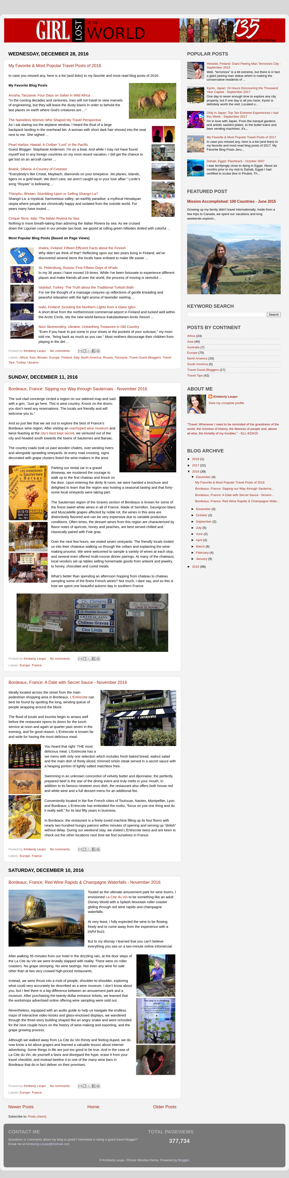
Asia (32, 357)
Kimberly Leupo (225, 396)
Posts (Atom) (37, 1116)
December (204, 477)
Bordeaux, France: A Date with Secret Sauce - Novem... (234, 495)
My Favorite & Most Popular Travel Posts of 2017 (241, 137)
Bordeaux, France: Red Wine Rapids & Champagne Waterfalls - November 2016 (85, 882)
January (202, 559)
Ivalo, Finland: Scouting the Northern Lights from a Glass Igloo (87, 307)
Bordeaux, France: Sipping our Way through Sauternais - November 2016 (78, 389)
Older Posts (164, 1106)
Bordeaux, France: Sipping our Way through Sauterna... (234, 488)
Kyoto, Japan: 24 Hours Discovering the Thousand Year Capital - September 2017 (242, 90)
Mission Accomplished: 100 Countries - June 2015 (231, 201)
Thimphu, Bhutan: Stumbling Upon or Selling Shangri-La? (53, 194)
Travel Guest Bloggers (145, 357)
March (201, 546)
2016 (196, 471)
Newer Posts (21, 1106)
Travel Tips (195, 375)
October (202, 515)
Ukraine (33, 362)
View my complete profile (226, 403)
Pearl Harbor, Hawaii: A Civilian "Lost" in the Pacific (48, 145)
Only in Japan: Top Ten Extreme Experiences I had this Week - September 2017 (242, 114)
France (37, 665)
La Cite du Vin (117, 897)
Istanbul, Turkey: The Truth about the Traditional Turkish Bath (86, 287)
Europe (54, 357)
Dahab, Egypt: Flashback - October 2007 (236, 161)
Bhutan (42, 357)
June (200, 534)
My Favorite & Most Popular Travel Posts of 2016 (55, 65)
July (199, 527)
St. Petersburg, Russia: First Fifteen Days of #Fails (78, 268)
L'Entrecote (79, 697)
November (204, 509)
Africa (24, 357)
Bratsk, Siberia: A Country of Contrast (38, 169)
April (199, 540)
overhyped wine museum (88, 428)
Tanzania (121, 357)
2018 (196, 459)
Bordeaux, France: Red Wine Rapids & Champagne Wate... (237, 501)
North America (91, 357)
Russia (108, 357)
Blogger (183, 1160)
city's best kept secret (57, 433)
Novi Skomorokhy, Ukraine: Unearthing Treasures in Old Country (89, 327)
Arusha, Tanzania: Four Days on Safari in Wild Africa (49, 95)
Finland (66, 357)
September (204, 521)
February (203, 552)
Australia (193, 347)
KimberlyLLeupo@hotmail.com (48, 1144)
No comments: (61, 351)
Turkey (21, 362)
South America (197, 364)
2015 (196, 566)
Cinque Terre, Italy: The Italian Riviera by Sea (44, 218)
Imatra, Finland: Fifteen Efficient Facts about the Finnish (82, 248)
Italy (76, 357)
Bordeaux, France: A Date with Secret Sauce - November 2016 (68, 682)
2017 (196, 465)
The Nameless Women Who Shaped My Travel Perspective (55, 120)
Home (93, 1106)
